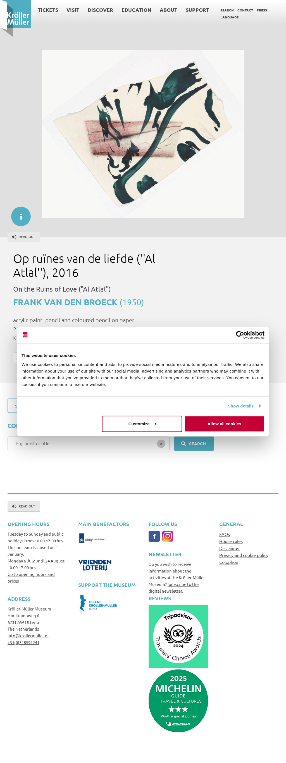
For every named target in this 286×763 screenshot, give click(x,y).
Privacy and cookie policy (243, 555)
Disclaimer (229, 548)
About (168, 9)
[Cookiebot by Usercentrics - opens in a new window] (240, 335)
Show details (241, 406)
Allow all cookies (224, 423)
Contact (245, 10)
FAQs (224, 534)
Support (197, 9)
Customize (142, 423)
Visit (72, 9)
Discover (100, 9)
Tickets (48, 9)
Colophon (228, 562)
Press (262, 10)
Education (136, 9)
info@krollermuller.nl (28, 635)
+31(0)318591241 (23, 642)
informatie (18, 214)
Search (227, 10)
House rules (231, 541)
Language (229, 17)
